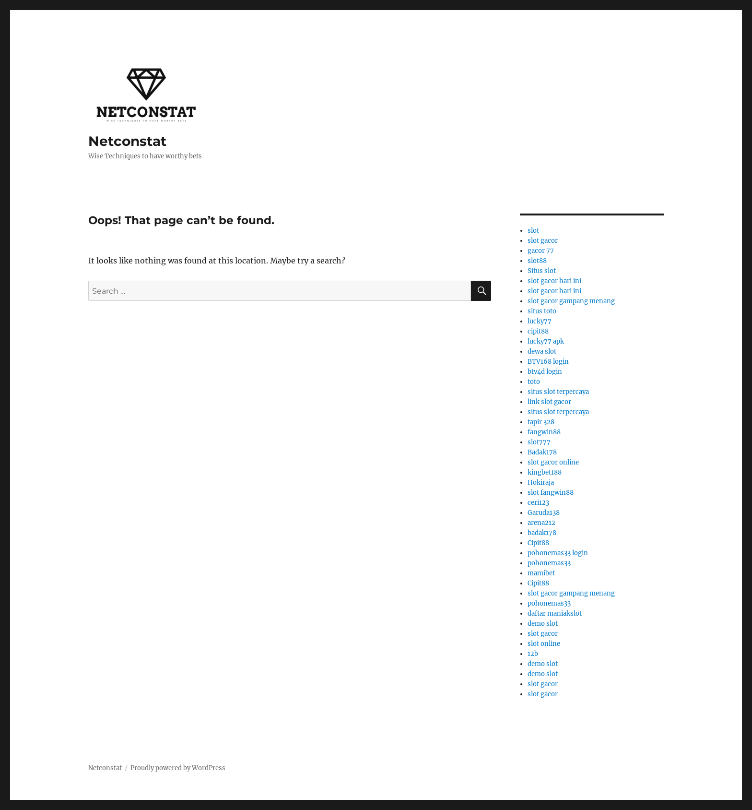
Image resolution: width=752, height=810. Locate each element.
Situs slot (542, 271)
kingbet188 (545, 472)
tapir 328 (541, 422)
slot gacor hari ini (554, 281)
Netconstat (127, 141)
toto (534, 382)
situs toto (542, 311)
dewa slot (542, 351)
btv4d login (545, 372)
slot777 (539, 442)
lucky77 (540, 321)
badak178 (542, 533)
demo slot (543, 623)
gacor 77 (541, 251)
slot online (544, 644)
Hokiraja (541, 482)
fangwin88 (544, 432)
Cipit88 (538, 543)
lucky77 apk (546, 341)
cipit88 (538, 331)
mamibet (541, 573)
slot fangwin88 (551, 492)
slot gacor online (553, 462)
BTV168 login (548, 361)
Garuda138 (544, 513)
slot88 (537, 261)
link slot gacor (549, 402)
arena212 (541, 523)
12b (533, 654)
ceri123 (538, 503)
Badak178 (542, 452)
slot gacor (543, 241)
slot (533, 230)
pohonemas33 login (558, 553)
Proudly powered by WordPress (177, 768)
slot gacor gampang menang (571, 301)
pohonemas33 (549, 563)
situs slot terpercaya (558, 392)
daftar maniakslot (555, 613)
